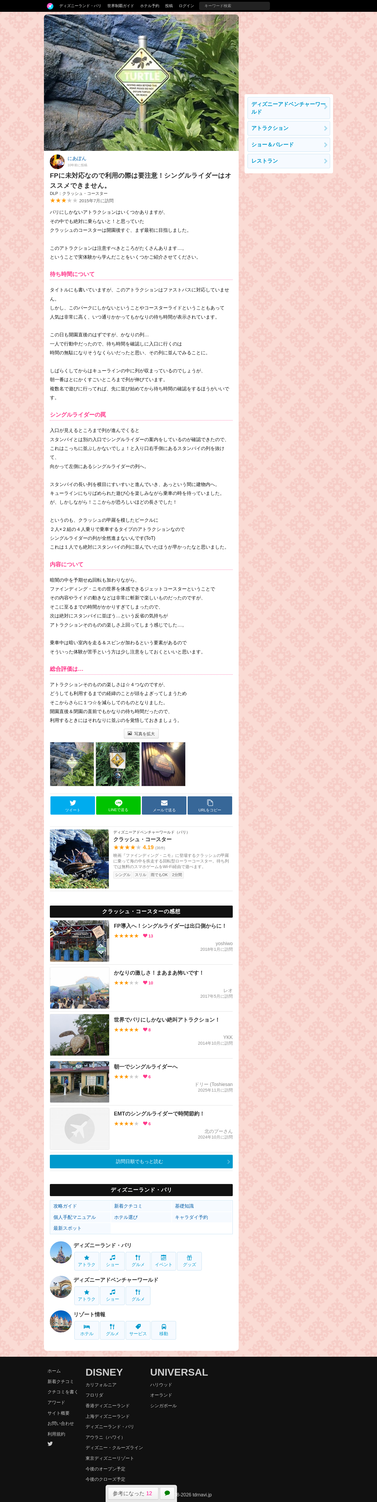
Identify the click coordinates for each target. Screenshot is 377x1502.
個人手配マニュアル (74, 1217)
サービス (138, 1330)
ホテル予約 (149, 6)
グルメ (138, 1261)
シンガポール (163, 1405)
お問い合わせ (60, 1423)
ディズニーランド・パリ (80, 6)
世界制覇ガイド (120, 6)
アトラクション (270, 128)
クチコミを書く (62, 1391)
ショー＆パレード (272, 145)
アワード (56, 1402)
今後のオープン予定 (105, 1468)
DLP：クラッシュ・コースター (79, 193)
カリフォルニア (101, 1384)
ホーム (54, 1370)
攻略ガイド (65, 1206)
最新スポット (67, 1228)
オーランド (161, 1394)
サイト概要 (58, 1412)
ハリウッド (161, 1384)
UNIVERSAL (179, 1372)
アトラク (87, 1261)
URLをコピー (210, 805)
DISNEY (104, 1372)
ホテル (87, 1330)
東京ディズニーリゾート (110, 1458)
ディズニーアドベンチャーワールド (115, 1280)
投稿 (169, 6)
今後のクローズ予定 (105, 1479)
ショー (112, 1261)
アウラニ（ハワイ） (105, 1437)
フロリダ (94, 1394)
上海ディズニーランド (108, 1416)
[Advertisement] (289, 51)
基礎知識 (184, 1206)
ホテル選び (126, 1217)
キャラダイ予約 (191, 1217)
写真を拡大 (141, 733)
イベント (164, 1261)
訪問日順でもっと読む (139, 1161)
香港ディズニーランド (108, 1405)
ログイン (186, 6)
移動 (163, 1330)
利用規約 (56, 1433)
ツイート (73, 805)
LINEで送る (118, 805)
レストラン (264, 161)
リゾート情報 (89, 1314)
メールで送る (164, 805)
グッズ (189, 1261)
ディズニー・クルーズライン (114, 1447)
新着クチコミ (128, 1206)
